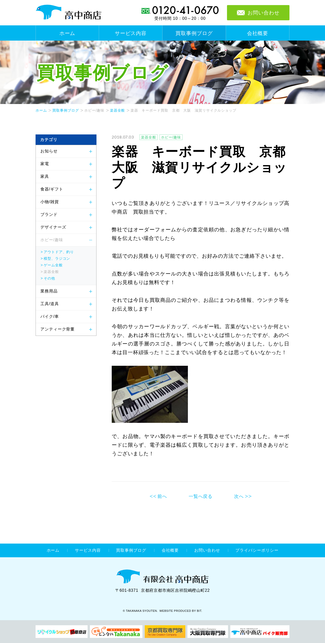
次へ (239, 496)
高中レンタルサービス (116, 631)
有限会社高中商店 (162, 576)
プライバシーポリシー (256, 550)
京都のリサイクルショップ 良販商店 (62, 631)
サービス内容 (131, 33)
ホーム (67, 33)
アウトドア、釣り (59, 252)
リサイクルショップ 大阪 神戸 (207, 631)
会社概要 (257, 33)
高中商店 (69, 12)
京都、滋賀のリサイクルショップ (165, 631)
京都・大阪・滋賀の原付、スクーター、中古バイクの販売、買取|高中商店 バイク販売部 (259, 631)
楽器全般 (117, 110)
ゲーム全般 (53, 265)
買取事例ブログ (194, 33)
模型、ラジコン (57, 258)
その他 (49, 278)
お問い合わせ (207, 550)
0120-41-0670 (180, 10)
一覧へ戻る (201, 496)
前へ (162, 496)
